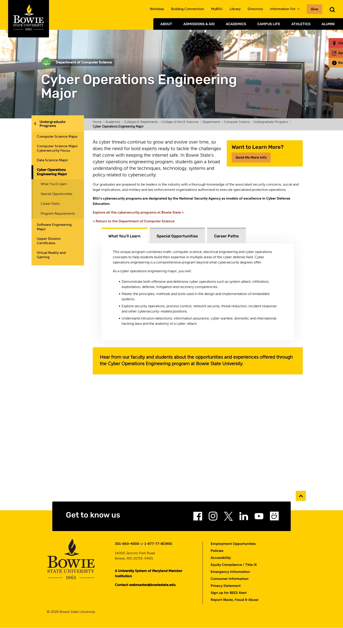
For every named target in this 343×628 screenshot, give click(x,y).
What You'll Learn (54, 184)
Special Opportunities (56, 194)
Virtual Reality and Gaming (51, 255)
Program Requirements (58, 213)
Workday (157, 9)
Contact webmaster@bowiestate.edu (145, 585)
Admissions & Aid (199, 24)
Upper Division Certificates (49, 241)
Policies (217, 551)
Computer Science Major (57, 137)
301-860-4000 (127, 544)
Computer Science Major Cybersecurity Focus (57, 149)
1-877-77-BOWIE (158, 544)
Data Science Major (52, 160)
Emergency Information (230, 572)
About (166, 24)
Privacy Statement (226, 586)
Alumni (328, 24)
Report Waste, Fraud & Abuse (234, 600)
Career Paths (50, 203)
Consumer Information (229, 579)
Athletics (300, 24)
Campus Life (268, 24)
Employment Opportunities (233, 544)
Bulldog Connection (187, 9)
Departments (212, 122)
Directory (255, 9)
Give (314, 9)
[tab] (124, 235)
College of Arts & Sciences (181, 122)
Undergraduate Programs (52, 124)
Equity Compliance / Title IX (234, 565)
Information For (285, 9)
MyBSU (217, 9)
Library (235, 9)
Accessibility (221, 558)
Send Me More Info (251, 157)
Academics (236, 24)
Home (98, 122)
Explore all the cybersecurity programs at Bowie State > (138, 212)
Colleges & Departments (142, 122)
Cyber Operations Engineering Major (52, 172)
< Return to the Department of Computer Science (134, 221)
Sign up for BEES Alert (229, 593)
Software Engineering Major (54, 227)
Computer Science (238, 122)
